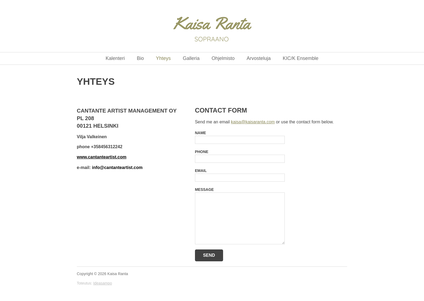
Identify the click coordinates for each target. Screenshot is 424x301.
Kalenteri (115, 58)
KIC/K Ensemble (300, 58)
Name (200, 133)
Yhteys (163, 58)
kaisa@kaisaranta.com (253, 122)
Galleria (191, 58)
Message (204, 189)
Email (201, 170)
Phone (201, 152)
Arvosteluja (259, 58)
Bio (140, 58)
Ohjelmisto (222, 58)
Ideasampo (102, 283)
